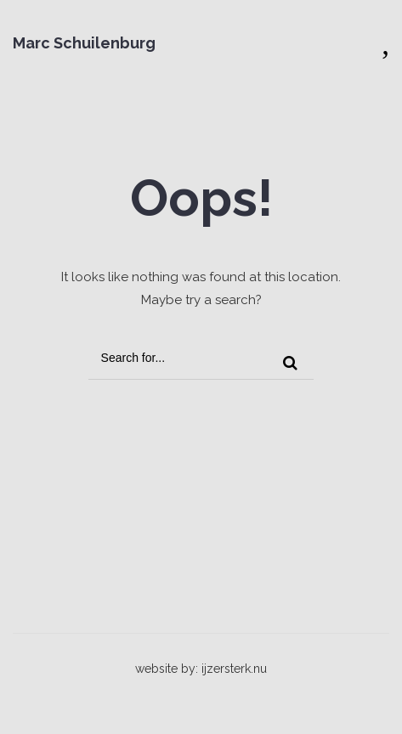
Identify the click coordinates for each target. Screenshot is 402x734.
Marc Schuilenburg (84, 43)
